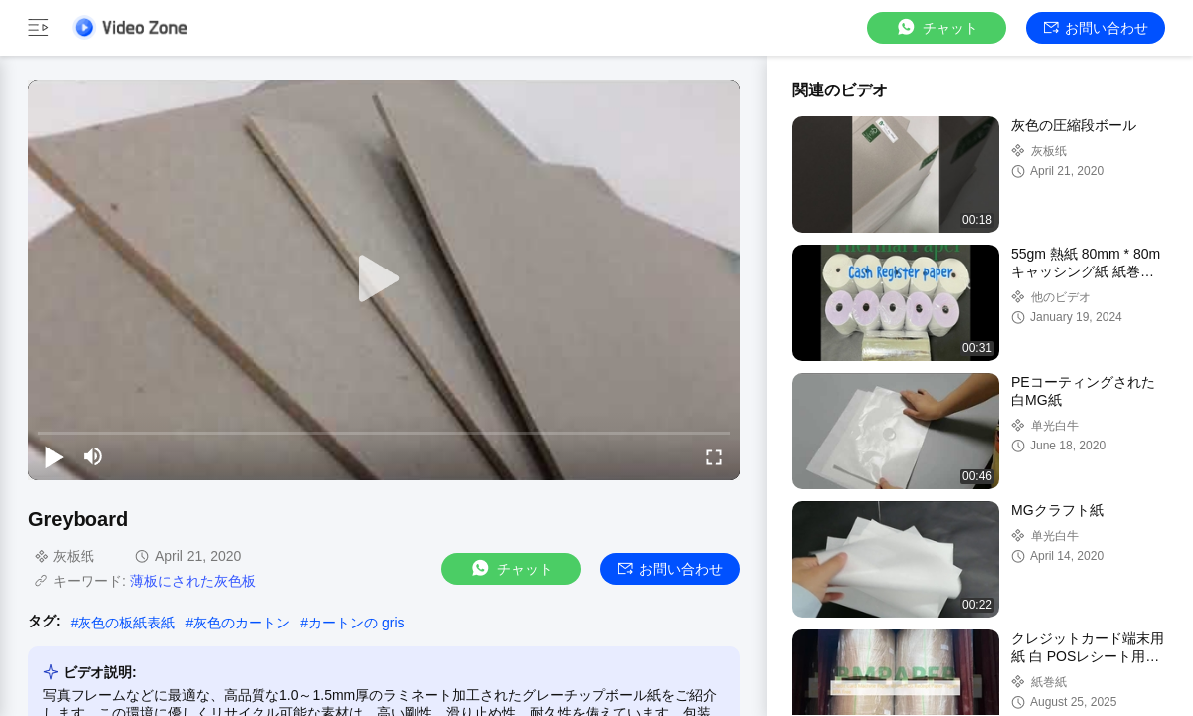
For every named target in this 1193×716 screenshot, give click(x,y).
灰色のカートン (241, 622)
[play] (384, 279)
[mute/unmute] (93, 456)
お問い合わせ (1096, 28)
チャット (936, 27)
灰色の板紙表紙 (126, 622)
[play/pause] (54, 456)
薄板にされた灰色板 (193, 581)
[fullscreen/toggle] (714, 456)
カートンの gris (356, 622)
